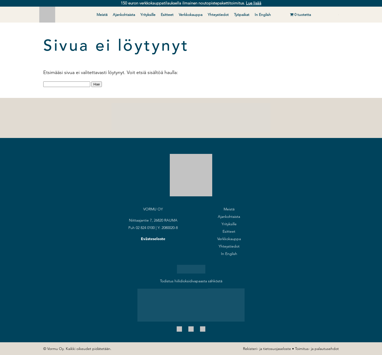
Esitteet (167, 14)
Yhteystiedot (218, 14)
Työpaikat (241, 14)
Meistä (102, 14)
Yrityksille (147, 14)
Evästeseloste (153, 238)
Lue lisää (253, 3)
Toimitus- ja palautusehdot (317, 348)
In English (263, 14)
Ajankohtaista (124, 14)
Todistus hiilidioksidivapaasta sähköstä (191, 281)
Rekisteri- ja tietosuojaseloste (267, 348)
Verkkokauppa (190, 14)
